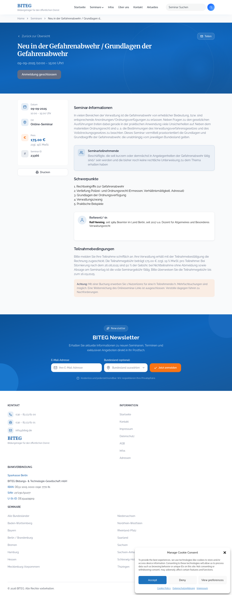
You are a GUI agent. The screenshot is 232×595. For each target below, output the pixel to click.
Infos (111, 7)
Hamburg (13, 552)
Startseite (80, 7)
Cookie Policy (164, 588)
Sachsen (122, 545)
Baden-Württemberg (20, 523)
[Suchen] (211, 7)
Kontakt (138, 7)
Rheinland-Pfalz (126, 530)
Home (20, 18)
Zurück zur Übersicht (33, 36)
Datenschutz (127, 436)
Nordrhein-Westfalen (129, 523)
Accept (152, 580)
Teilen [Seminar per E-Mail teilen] (206, 36)
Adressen (125, 457)
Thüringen (123, 566)
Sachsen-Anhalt (126, 552)
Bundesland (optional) (117, 360)
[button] (225, 552)
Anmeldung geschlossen (39, 74)
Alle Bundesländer (18, 516)
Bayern (12, 530)
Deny (182, 580)
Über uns (123, 7)
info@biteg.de (24, 430)
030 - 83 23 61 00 (26, 414)
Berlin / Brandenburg (20, 537)
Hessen (12, 559)
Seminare (95, 7)
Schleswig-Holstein (128, 559)
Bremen (12, 545)
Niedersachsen (126, 516)
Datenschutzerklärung (184, 588)
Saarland (122, 537)
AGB (122, 443)
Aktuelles (152, 7)
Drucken (43, 172)
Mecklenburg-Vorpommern (24, 566)
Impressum (202, 588)
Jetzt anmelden (165, 367)
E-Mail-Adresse (60, 360)
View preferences (212, 580)
